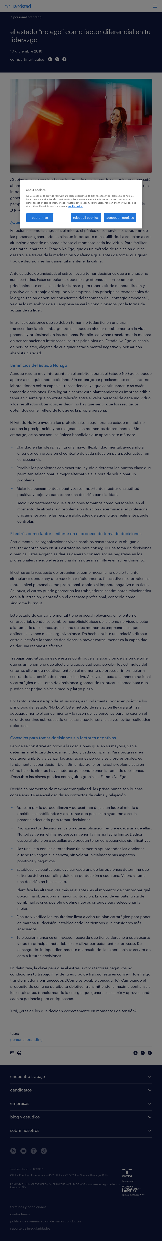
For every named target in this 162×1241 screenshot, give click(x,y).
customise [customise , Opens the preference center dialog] (40, 217)
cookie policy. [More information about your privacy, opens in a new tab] (75, 206)
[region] (81, 204)
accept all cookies (120, 217)
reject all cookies (86, 217)
